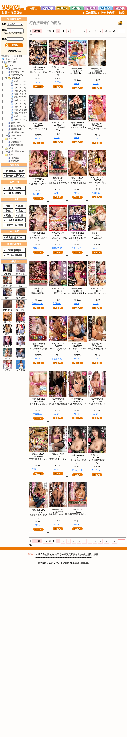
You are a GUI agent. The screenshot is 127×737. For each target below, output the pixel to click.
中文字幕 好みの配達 (58, 404)
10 (106, 31)
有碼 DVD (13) (20, 119)
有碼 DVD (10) (20, 110)
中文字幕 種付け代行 (97, 348)
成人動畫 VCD (17, 151)
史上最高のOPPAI (58, 293)
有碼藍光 (15, 158)
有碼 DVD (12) (20, 116)
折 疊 (18, 56)
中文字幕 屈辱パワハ (97, 73)
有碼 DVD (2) (20, 84)
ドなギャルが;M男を (77, 127)
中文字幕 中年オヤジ (38, 459)
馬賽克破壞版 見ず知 (58, 183)
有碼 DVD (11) (20, 113)
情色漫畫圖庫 (17, 145)
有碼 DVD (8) (20, 103)
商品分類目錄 (11, 59)
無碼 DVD (15, 123)
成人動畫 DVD (17, 132)
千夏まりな (37, 469)
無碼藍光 (15, 161)
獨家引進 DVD (17, 72)
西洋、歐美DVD (18, 126)
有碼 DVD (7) (20, 100)
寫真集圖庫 (16, 142)
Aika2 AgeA (97, 238)
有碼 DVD (16, 78)
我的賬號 (91, 12)
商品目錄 (16, 12)
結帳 (122, 12)
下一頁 (48, 31)
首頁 (4, 12)
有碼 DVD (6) (20, 97)
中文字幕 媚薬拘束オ (77, 293)
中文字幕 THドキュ (57, 459)
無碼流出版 (16, 68)
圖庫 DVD (13, 139)
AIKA (37, 82)
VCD (11, 148)
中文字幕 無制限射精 (77, 183)
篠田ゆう (37, 194)
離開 (96, 554)
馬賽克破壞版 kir (38, 293)
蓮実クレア (37, 303)
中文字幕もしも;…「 (77, 404)
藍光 (11, 154)
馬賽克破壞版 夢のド (77, 514)
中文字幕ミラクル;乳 (38, 184)
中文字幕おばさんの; (97, 404)
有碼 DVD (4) (20, 91)
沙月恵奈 (57, 82)
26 (114, 31)
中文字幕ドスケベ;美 (58, 514)
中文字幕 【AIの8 (77, 73)
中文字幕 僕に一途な (38, 128)
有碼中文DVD (17, 75)
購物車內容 (108, 12)
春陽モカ (37, 248)
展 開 (14, 56)
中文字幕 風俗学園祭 (97, 128)
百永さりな (56, 359)
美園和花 (96, 193)
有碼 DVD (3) (20, 88)
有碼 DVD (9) (20, 107)
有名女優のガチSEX (97, 293)
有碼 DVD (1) (20, 81)
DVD (11, 65)
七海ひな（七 (76, 470)
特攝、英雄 (16, 135)
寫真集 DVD (16, 129)
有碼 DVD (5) (20, 94)
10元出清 (12, 62)
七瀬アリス (56, 248)
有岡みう (57, 303)
